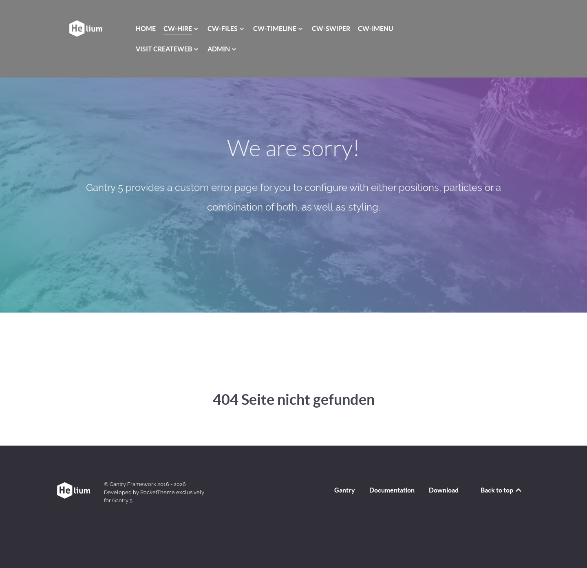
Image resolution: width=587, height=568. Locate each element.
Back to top (502, 490)
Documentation (392, 490)
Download (444, 490)
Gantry (344, 490)
